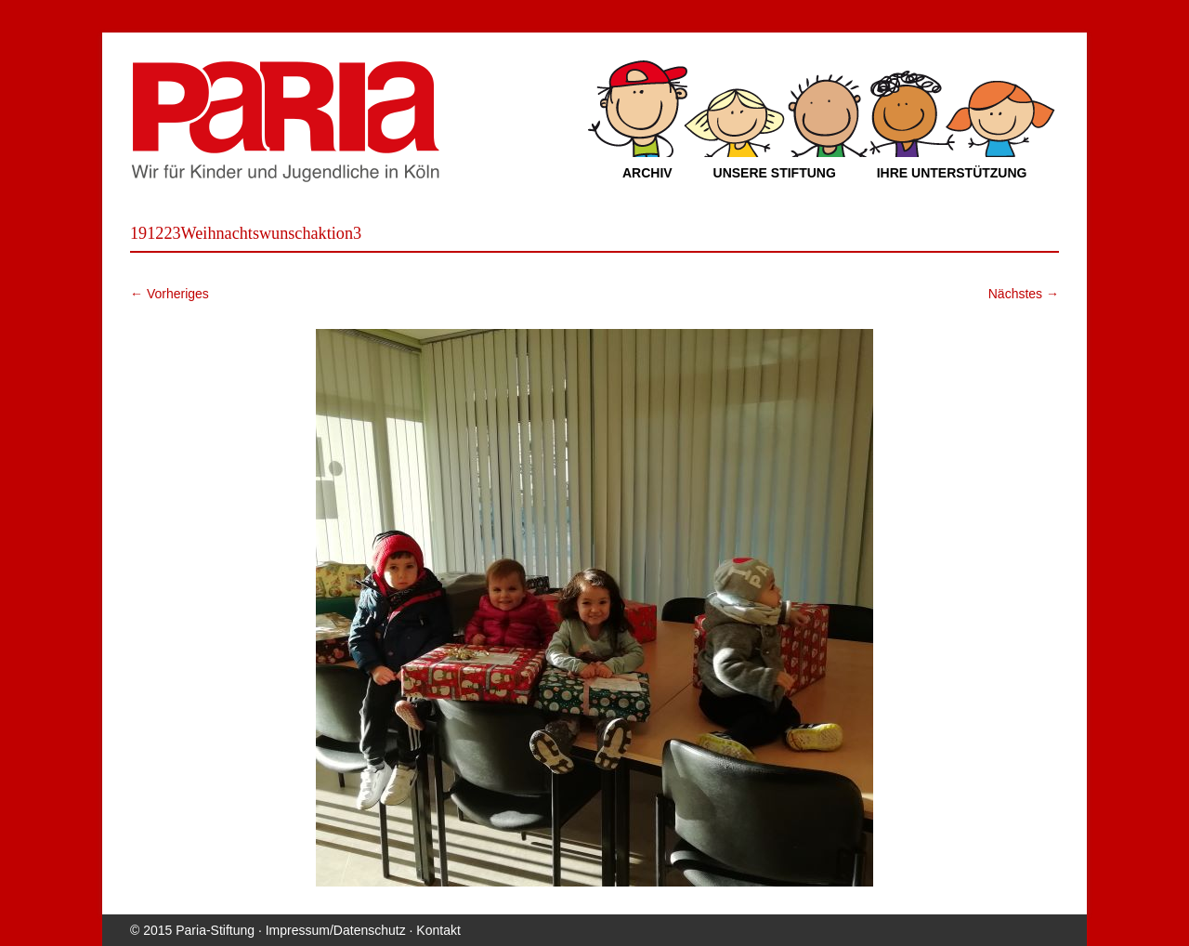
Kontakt (438, 930)
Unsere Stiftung (774, 172)
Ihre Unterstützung (952, 172)
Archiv (647, 172)
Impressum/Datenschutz (336, 930)
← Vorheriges (169, 293)
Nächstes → (1023, 293)
